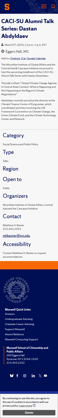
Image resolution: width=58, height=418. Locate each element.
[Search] (53, 7)
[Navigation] (43, 6)
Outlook (15, 58)
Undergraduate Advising (19, 319)
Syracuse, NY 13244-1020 (22, 359)
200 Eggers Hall (15, 355)
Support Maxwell (15, 329)
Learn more (25, 405)
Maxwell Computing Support (21, 339)
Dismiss (29, 412)
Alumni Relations (14, 334)
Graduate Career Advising (19, 324)
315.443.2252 (15, 362)
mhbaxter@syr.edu (16, 235)
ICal (23, 58)
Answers (10, 314)
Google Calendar (36, 58)
